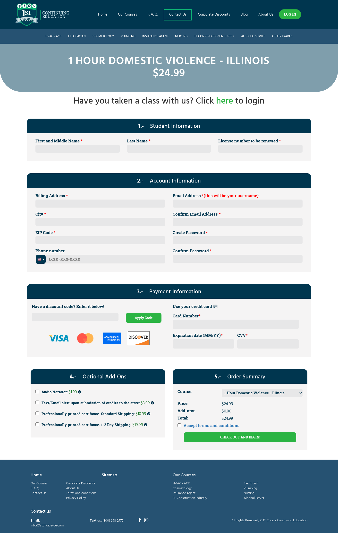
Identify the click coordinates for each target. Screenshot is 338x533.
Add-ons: (186, 410)
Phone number (50, 250)
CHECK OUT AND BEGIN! (240, 437)
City (40, 214)
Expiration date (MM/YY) (198, 335)
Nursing (181, 36)
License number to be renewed (249, 141)
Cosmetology (103, 36)
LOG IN (290, 14)
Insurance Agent (155, 36)
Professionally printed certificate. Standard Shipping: (92, 414)
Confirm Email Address (197, 214)
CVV (242, 335)
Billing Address (51, 195)
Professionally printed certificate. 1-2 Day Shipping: (91, 425)
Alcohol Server (253, 36)
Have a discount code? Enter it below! (68, 306)
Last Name (139, 141)
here (224, 101)
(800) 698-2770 (113, 521)
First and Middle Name (59, 141)
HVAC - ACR (53, 36)
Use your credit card (195, 306)
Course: (184, 391)
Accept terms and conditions (211, 425)
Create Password (190, 232)
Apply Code (143, 317)
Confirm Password (192, 250)
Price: (182, 403)
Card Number (187, 316)
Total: (182, 418)
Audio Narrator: (58, 392)
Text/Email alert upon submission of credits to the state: (94, 403)
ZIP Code (45, 232)
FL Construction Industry (214, 36)
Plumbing (128, 36)
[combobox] (41, 259)
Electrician (77, 36)
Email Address (216, 195)
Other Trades (282, 36)
